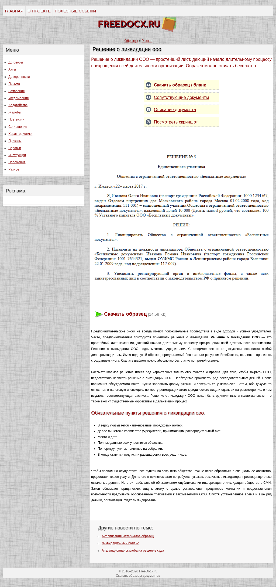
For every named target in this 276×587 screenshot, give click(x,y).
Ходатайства (17, 105)
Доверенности (19, 77)
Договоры (15, 62)
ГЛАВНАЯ (14, 11)
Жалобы (14, 112)
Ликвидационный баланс (120, 543)
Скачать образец (125, 314)
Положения (16, 162)
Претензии (16, 119)
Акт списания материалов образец (128, 536)
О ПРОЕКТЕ (39, 11)
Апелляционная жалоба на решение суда (133, 550)
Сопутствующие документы (181, 97)
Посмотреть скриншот (176, 122)
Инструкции (17, 155)
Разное (13, 169)
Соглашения (17, 127)
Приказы (14, 141)
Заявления (16, 91)
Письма (14, 84)
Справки (14, 148)
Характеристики (20, 134)
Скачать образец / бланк (180, 85)
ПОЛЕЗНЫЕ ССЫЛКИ (75, 11)
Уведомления (18, 98)
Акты (12, 69)
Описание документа (175, 109)
